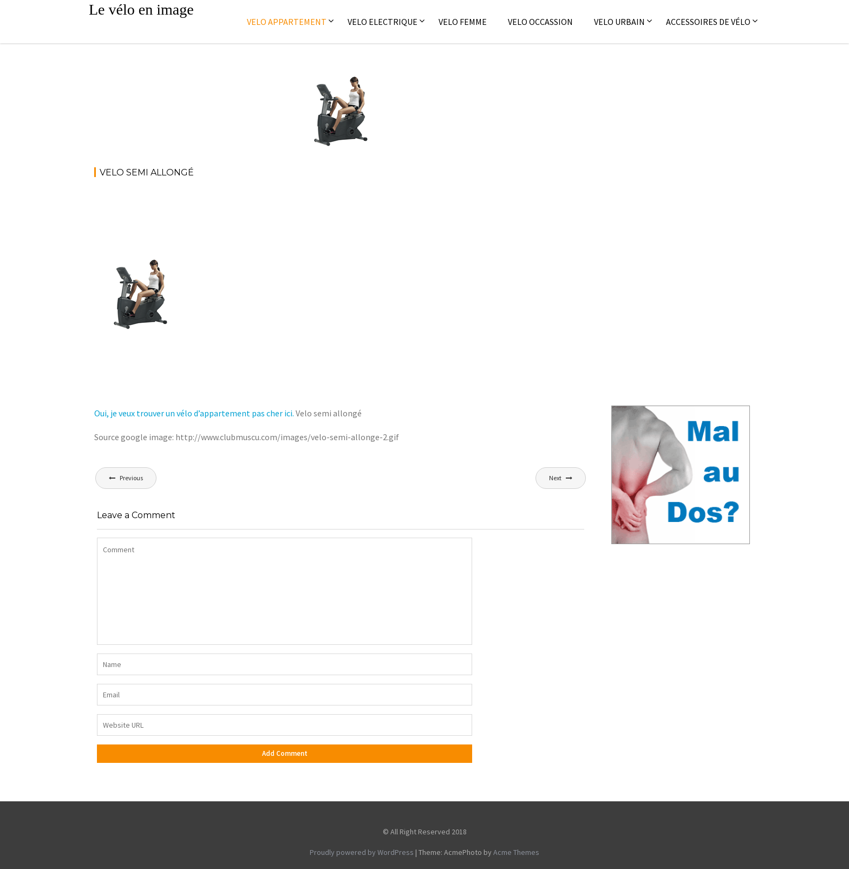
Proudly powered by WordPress (362, 852)
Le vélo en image (141, 9)
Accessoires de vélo (708, 21)
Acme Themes (516, 852)
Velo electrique (382, 21)
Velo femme (463, 21)
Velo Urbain (619, 21)
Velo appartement (286, 21)
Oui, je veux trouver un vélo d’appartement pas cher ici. (194, 413)
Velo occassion (540, 21)
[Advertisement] (291, 216)
